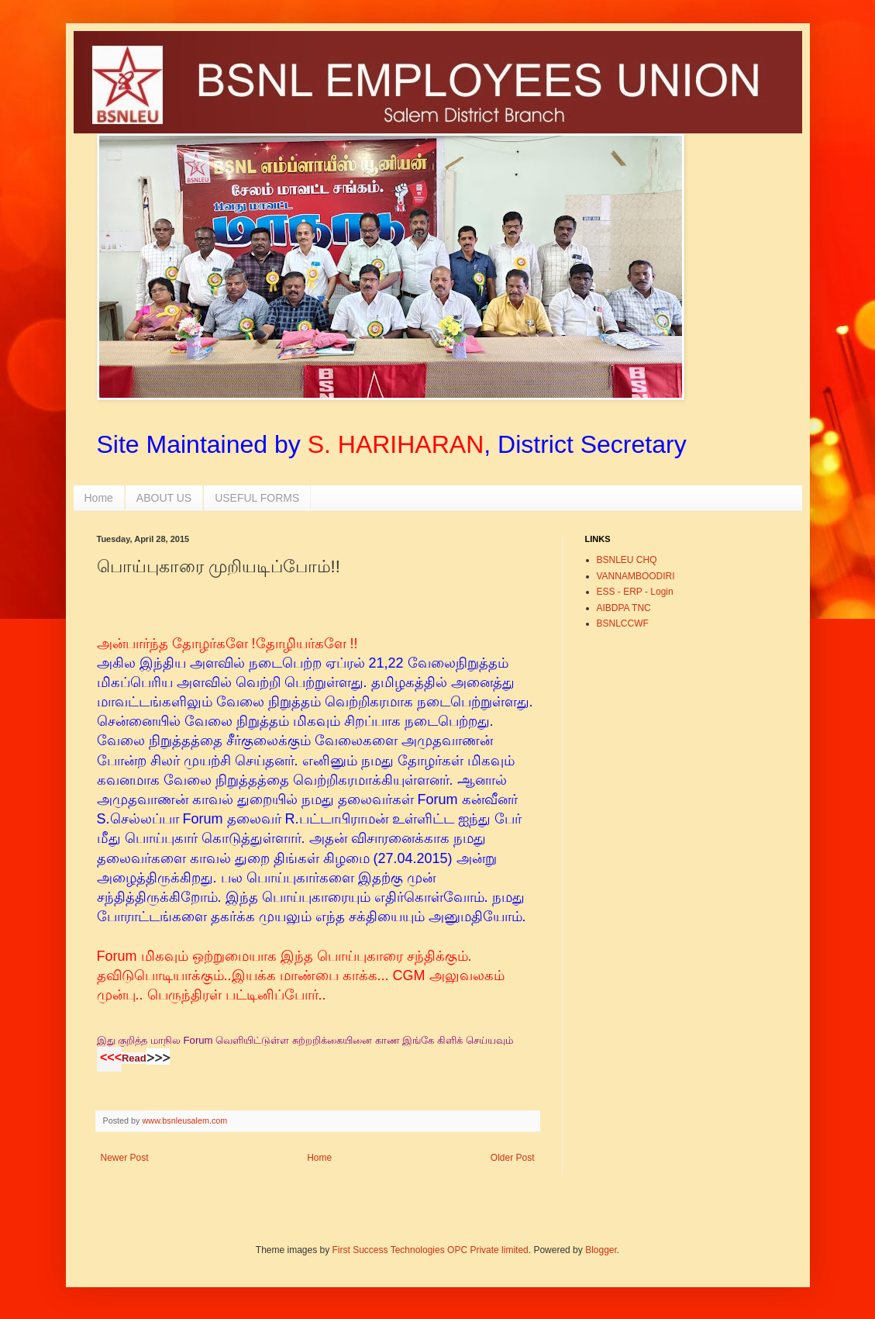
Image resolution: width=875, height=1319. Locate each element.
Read (134, 1058)
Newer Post (125, 1157)
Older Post (513, 1157)
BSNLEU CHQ (627, 559)
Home (98, 498)
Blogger (601, 1250)
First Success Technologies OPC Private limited (430, 1250)
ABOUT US (163, 498)
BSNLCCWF (623, 623)
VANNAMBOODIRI (636, 576)
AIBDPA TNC (624, 608)
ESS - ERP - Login (635, 591)
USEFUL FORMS (257, 498)
